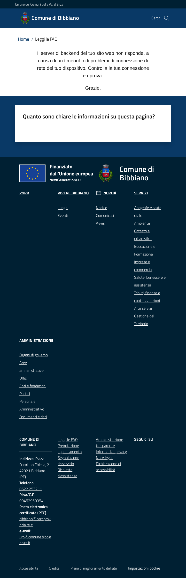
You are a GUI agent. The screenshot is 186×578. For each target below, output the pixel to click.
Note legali (104, 458)
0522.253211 (30, 489)
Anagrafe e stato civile (147, 211)
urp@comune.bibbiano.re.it (35, 540)
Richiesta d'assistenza (67, 473)
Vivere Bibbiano (73, 193)
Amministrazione (36, 340)
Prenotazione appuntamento (70, 448)
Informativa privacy (111, 451)
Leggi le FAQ (68, 439)
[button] (166, 18)
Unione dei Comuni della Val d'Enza (39, 4)
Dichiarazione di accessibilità (108, 467)
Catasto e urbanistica (143, 234)
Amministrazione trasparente (109, 442)
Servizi (141, 193)
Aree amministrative (31, 366)
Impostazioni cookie (144, 568)
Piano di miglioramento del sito (93, 568)
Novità (109, 193)
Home (23, 39)
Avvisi (100, 223)
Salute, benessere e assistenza (150, 281)
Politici (24, 393)
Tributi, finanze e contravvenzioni (147, 296)
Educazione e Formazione (144, 250)
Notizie (101, 208)
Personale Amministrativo (31, 405)
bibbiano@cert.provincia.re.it (35, 522)
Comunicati (105, 215)
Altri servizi (143, 308)
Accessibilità (28, 568)
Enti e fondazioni (32, 386)
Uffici (23, 378)
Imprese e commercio (143, 265)
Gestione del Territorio (144, 320)
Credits (54, 568)
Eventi (63, 215)
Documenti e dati (33, 417)
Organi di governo (33, 355)
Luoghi (63, 208)
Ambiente (142, 223)
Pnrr (24, 193)
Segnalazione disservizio (68, 461)
